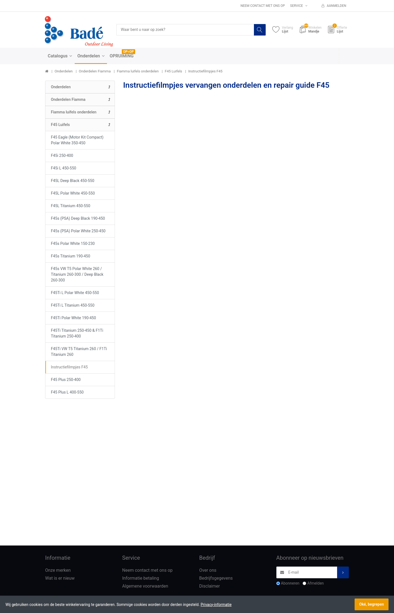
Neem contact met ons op (263, 6)
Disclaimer (209, 586)
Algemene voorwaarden (145, 586)
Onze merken (58, 570)
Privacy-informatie (216, 604)
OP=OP (128, 52)
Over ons (207, 570)
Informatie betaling (140, 578)
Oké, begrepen (371, 604)
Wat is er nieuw (60, 578)
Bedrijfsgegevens (216, 578)
